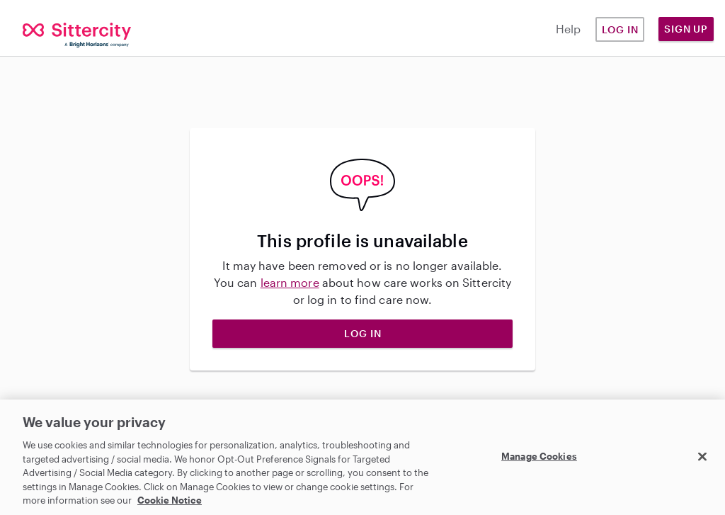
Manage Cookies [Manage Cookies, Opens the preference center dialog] (539, 455)
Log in (620, 29)
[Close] (702, 456)
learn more (290, 282)
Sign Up (686, 29)
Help (568, 28)
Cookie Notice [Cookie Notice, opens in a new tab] (169, 500)
